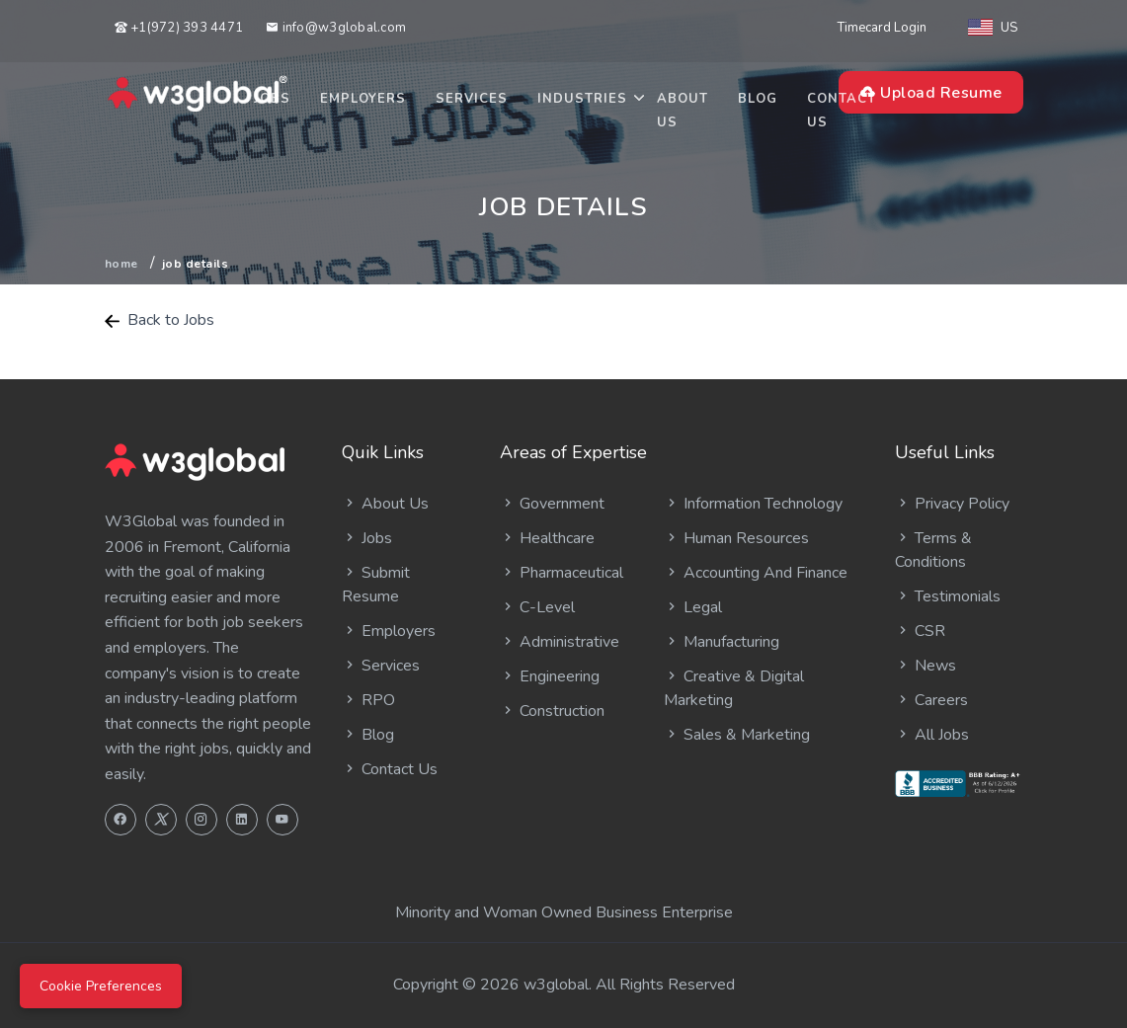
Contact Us (841, 110)
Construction (552, 711)
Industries (582, 99)
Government (552, 503)
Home (121, 264)
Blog (757, 99)
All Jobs (932, 735)
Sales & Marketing (737, 735)
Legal (693, 607)
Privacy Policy (952, 503)
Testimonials (948, 596)
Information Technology (753, 503)
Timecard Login (882, 28)
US (992, 28)
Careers (931, 700)
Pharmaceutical (561, 573)
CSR (920, 631)
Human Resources (736, 538)
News (925, 665)
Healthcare (547, 538)
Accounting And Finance (755, 573)
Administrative (559, 642)
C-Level (537, 607)
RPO (368, 700)
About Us (682, 110)
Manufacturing (721, 642)
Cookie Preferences (101, 986)
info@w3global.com (336, 28)
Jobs (272, 99)
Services (472, 99)
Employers (363, 99)
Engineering (550, 676)
